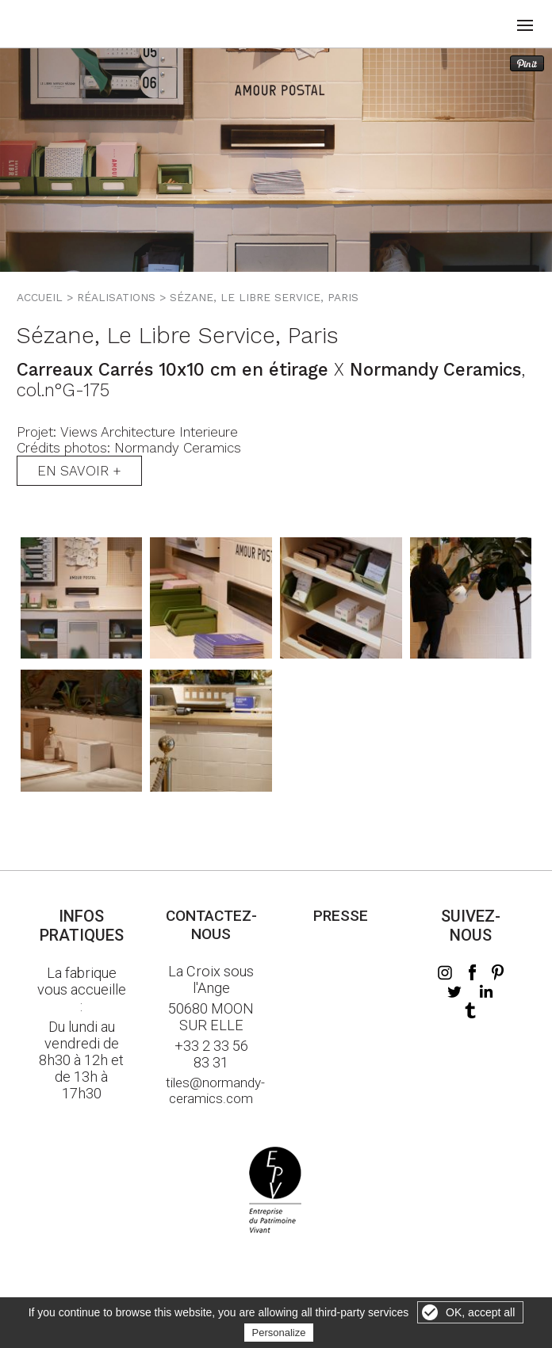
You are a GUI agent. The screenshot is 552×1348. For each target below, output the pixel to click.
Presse (340, 916)
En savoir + (79, 471)
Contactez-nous (211, 925)
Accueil (40, 297)
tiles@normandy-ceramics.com (211, 1090)
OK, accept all (480, 1312)
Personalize (279, 1332)
